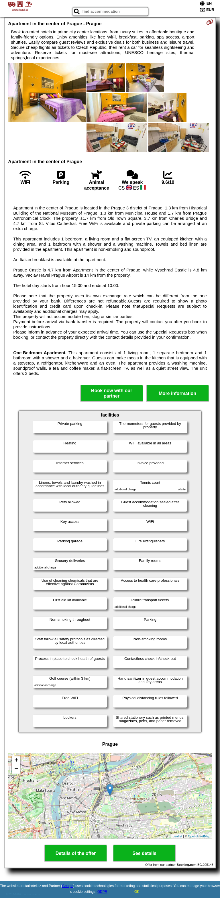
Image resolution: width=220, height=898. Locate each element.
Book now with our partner (111, 393)
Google (67, 886)
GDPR (102, 892)
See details (144, 853)
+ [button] (16, 760)
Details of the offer (76, 853)
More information (177, 393)
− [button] (16, 769)
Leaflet (177, 836)
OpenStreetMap (199, 836)
